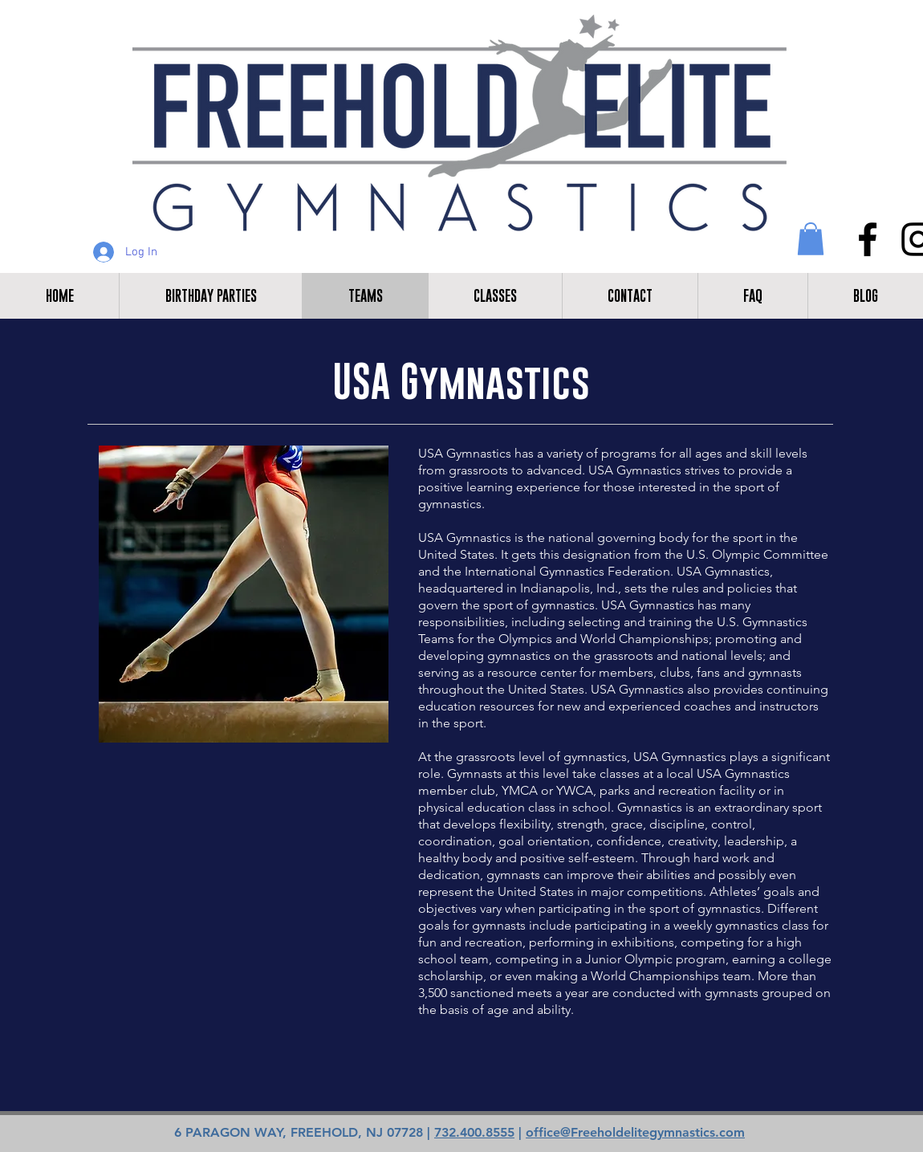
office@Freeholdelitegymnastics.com (635, 1132)
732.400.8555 (474, 1132)
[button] (810, 238)
